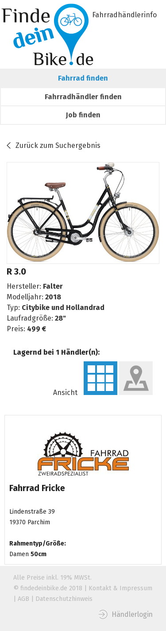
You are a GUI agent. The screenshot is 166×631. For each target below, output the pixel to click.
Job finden (83, 115)
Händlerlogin (132, 614)
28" (60, 318)
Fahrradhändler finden (83, 97)
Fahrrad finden (83, 78)
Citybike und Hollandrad (63, 307)
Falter (53, 286)
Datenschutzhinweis (64, 599)
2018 (53, 297)
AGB (23, 599)
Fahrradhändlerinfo (124, 15)
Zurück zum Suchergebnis (57, 145)
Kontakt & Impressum (120, 588)
